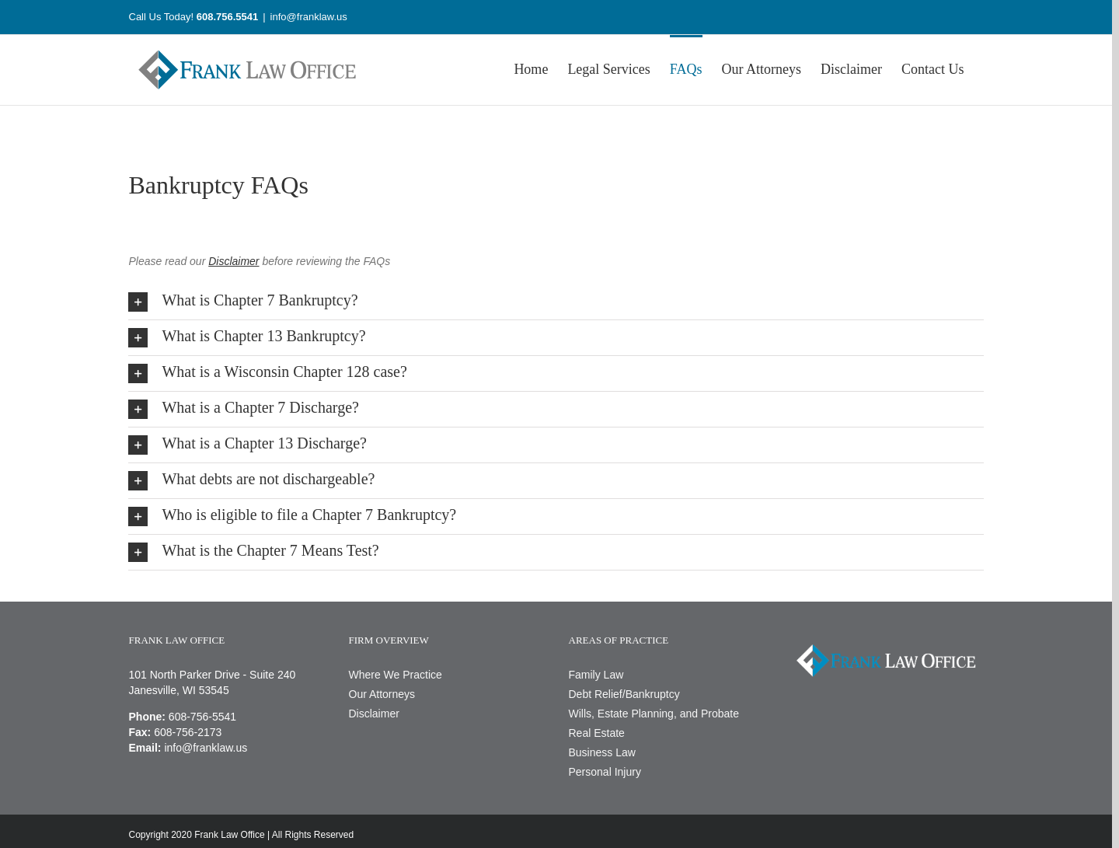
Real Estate (597, 733)
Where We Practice (395, 674)
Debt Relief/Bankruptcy (624, 694)
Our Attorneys (382, 694)
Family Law (596, 674)
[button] (555, 301)
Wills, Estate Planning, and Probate (654, 713)
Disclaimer (374, 713)
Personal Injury (605, 772)
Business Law (602, 752)
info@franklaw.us (308, 17)
